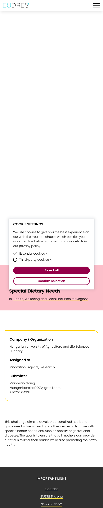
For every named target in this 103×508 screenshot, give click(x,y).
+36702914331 (20, 392)
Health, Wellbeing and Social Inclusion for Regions (50, 299)
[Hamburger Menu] (96, 5)
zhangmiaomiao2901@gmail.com (35, 388)
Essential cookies (34, 253)
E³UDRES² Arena (51, 496)
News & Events (51, 504)
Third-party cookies (36, 259)
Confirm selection (51, 281)
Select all (52, 270)
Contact (51, 489)
